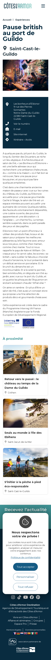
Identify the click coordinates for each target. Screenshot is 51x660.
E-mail (17, 129)
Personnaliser (25, 576)
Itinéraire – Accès (23, 139)
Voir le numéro (22, 124)
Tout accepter (26, 566)
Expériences (23, 20)
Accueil (7, 20)
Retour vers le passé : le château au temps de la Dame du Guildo (21, 383)
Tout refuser (25, 586)
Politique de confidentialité (25, 557)
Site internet (20, 134)
